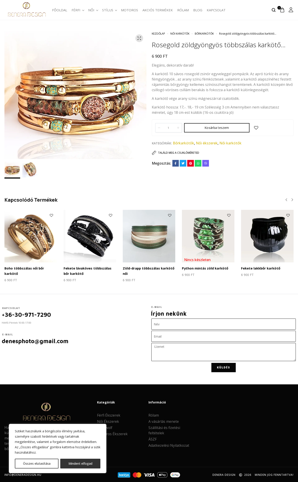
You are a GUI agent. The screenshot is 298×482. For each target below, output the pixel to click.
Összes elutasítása (37, 463)
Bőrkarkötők (204, 33)
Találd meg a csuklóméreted (178, 153)
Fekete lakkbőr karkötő (260, 268)
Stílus (109, 10)
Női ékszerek (207, 143)
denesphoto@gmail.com (35, 340)
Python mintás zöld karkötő (204, 268)
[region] (57, 448)
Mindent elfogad (80, 463)
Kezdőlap (158, 33)
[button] (12, 89)
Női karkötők (179, 33)
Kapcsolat (216, 10)
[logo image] (26, 9)
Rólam (183, 10)
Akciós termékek (157, 10)
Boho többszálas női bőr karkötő (30, 268)
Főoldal (59, 10)
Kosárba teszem (217, 128)
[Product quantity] (169, 127)
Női (93, 10)
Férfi (78, 10)
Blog (197, 10)
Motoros (129, 10)
